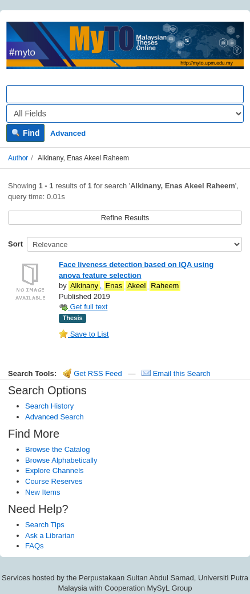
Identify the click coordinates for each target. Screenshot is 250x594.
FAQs (34, 546)
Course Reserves (53, 481)
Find (25, 133)
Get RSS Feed (92, 373)
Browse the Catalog (57, 449)
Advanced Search (54, 417)
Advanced (68, 133)
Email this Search (176, 373)
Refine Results (125, 217)
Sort (15, 244)
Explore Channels (54, 470)
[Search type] (125, 113)
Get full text (83, 306)
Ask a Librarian (50, 535)
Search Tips (44, 524)
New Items (42, 492)
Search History (49, 406)
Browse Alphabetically (61, 460)
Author (18, 158)
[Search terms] (125, 94)
